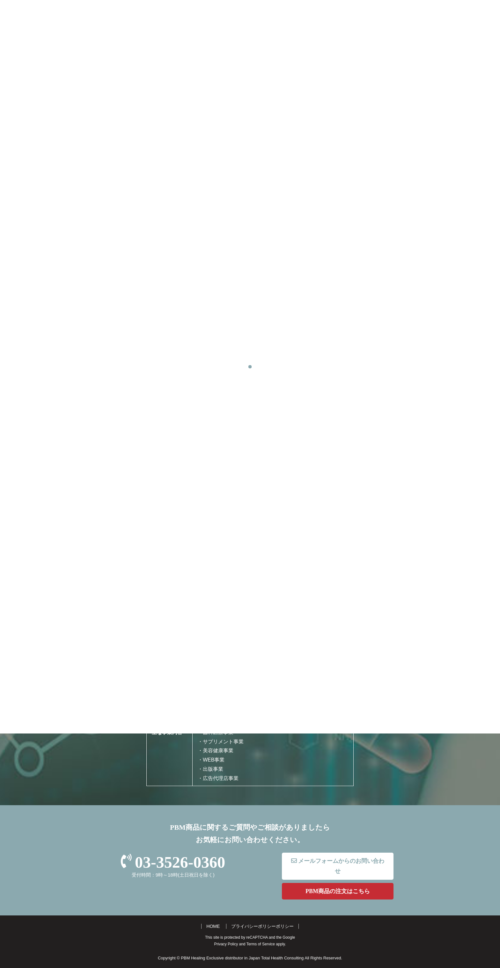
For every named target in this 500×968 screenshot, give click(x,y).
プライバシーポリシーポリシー (262, 926)
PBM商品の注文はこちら (337, 891)
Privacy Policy (226, 944)
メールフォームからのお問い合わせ (338, 866)
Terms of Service (260, 944)
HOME (213, 926)
